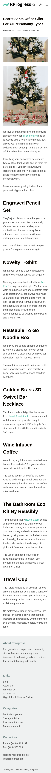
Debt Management (13, 714)
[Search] (34, 5)
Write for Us (9, 689)
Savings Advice (11, 718)
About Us (8, 685)
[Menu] (47, 5)
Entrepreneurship (12, 726)
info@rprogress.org (13, 758)
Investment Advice (13, 722)
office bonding (30, 135)
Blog (5, 681)
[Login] (40, 5)
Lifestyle (35, 30)
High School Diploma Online (18, 697)
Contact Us (9, 693)
